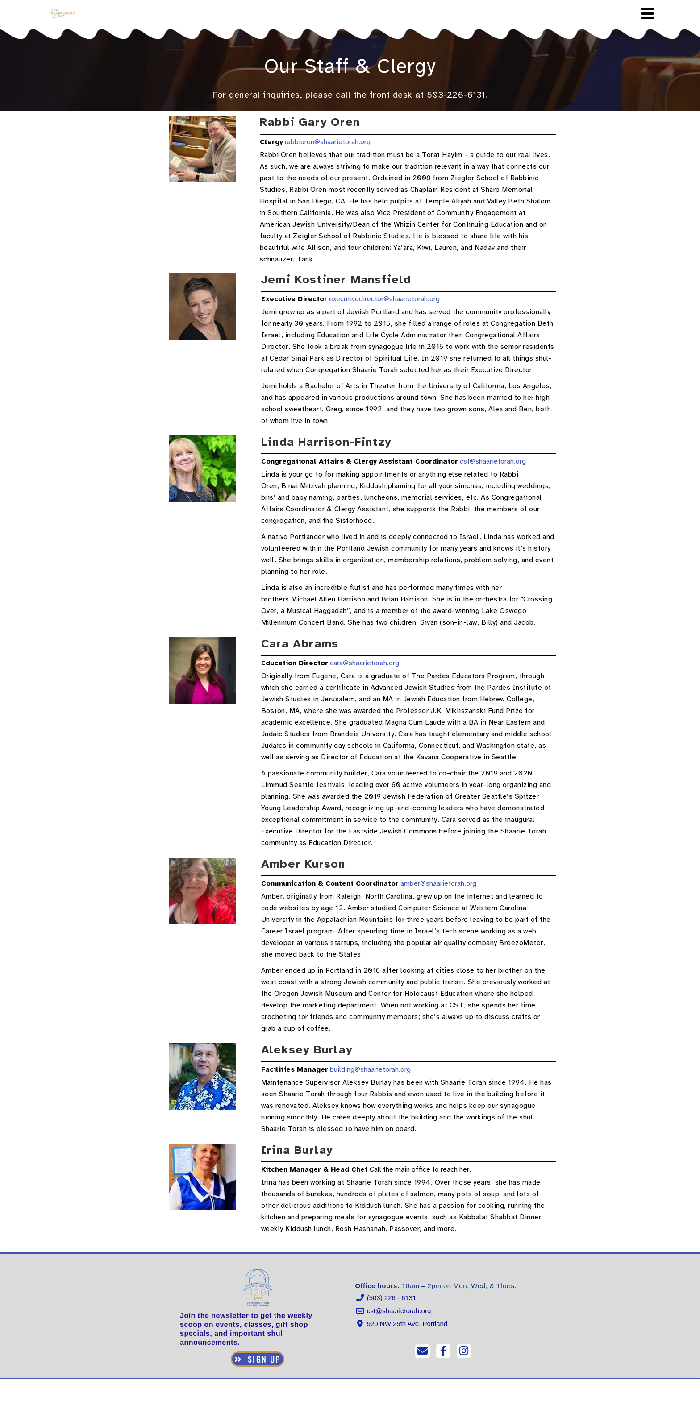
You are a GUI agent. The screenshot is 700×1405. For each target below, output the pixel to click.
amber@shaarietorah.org (438, 883)
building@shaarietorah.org (370, 1069)
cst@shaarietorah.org (493, 461)
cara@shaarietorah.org (364, 663)
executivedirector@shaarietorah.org (384, 298)
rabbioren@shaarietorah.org (328, 141)
